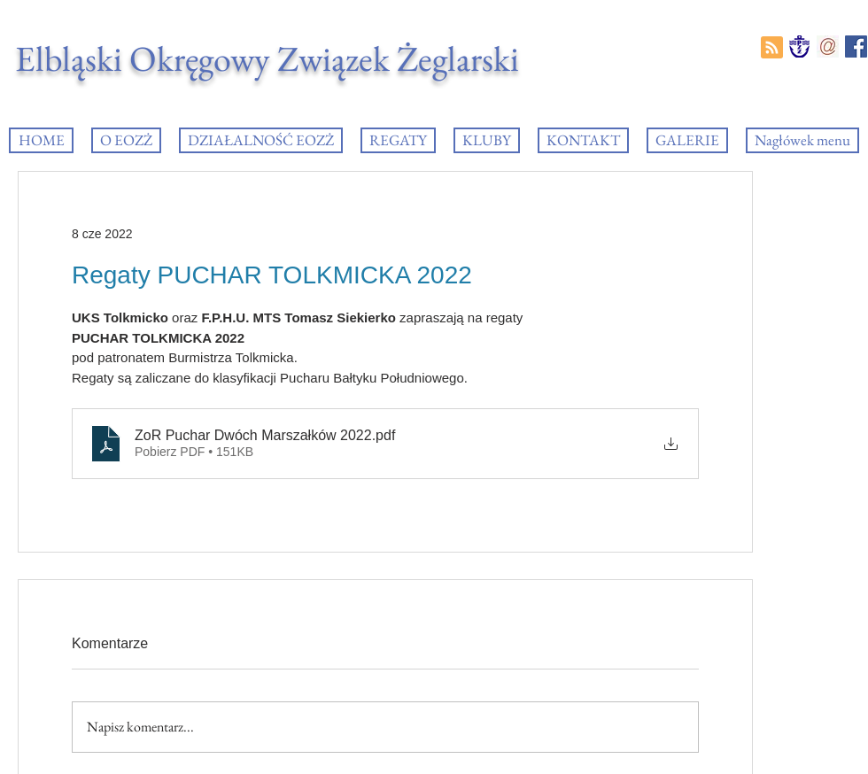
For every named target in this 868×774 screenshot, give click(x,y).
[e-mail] (828, 46)
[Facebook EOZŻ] (856, 46)
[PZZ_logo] (799, 46)
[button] (398, 140)
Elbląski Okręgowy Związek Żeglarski (267, 58)
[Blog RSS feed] (772, 48)
